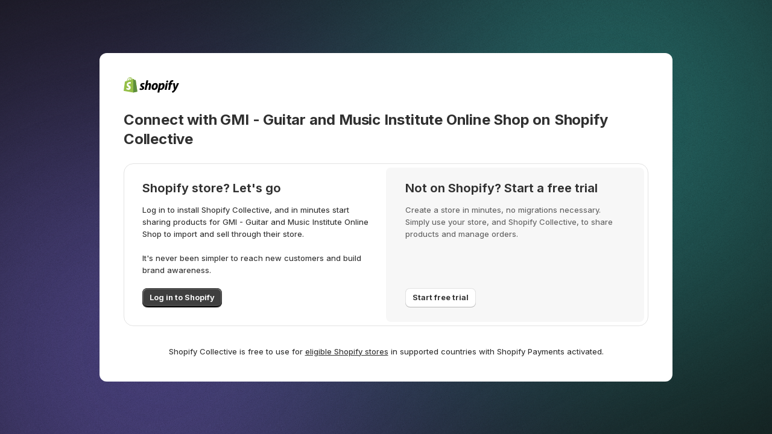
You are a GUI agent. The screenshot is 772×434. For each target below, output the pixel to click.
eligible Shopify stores (346, 351)
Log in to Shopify (182, 297)
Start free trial (441, 297)
